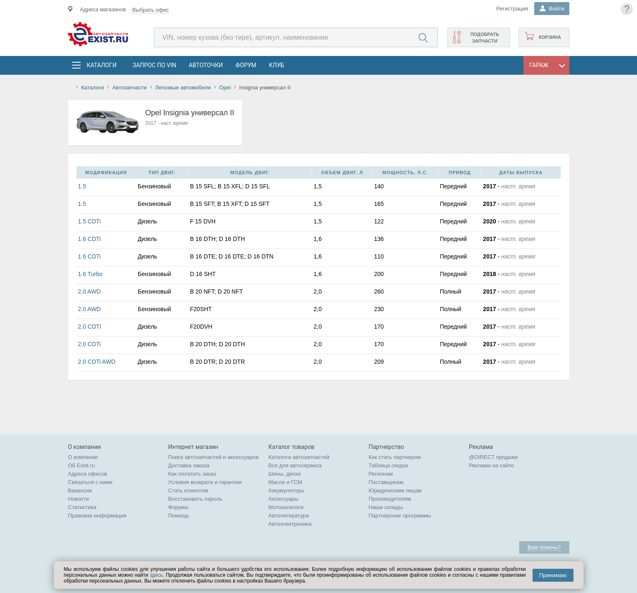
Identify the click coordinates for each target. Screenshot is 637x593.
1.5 (82, 186)
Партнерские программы (400, 515)
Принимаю (553, 575)
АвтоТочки (206, 65)
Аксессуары (283, 499)
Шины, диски (285, 474)
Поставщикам (386, 482)
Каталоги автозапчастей (299, 457)
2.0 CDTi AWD (97, 361)
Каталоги (101, 65)
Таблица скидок (389, 465)
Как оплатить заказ (192, 474)
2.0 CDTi (89, 344)
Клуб (276, 65)
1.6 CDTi (89, 239)
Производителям (390, 499)
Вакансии (80, 490)
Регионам (381, 474)
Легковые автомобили (183, 87)
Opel (225, 87)
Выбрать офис (150, 10)
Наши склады (386, 507)
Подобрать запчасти (484, 37)
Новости (78, 499)
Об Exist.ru (81, 465)
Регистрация (512, 8)
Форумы (178, 507)
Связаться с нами (90, 482)
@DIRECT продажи (493, 457)
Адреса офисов (87, 474)
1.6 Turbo (90, 274)
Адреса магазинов (103, 9)
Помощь (178, 515)
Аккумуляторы (287, 490)
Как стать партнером (395, 457)
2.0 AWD (89, 291)
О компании (83, 457)
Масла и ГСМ (285, 482)
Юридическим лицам (395, 490)
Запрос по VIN (154, 65)
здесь (156, 575)
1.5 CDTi (89, 221)
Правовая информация (97, 515)
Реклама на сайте (491, 465)
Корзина (550, 37)
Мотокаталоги (286, 507)
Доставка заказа (189, 465)
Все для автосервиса (295, 465)
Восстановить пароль (195, 499)
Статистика (82, 507)
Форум (245, 65)
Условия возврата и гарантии (205, 482)
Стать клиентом (188, 490)
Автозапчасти (129, 87)
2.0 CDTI (90, 326)
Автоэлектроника (290, 524)
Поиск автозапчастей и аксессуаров (213, 457)
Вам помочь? (544, 547)
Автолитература (289, 515)
